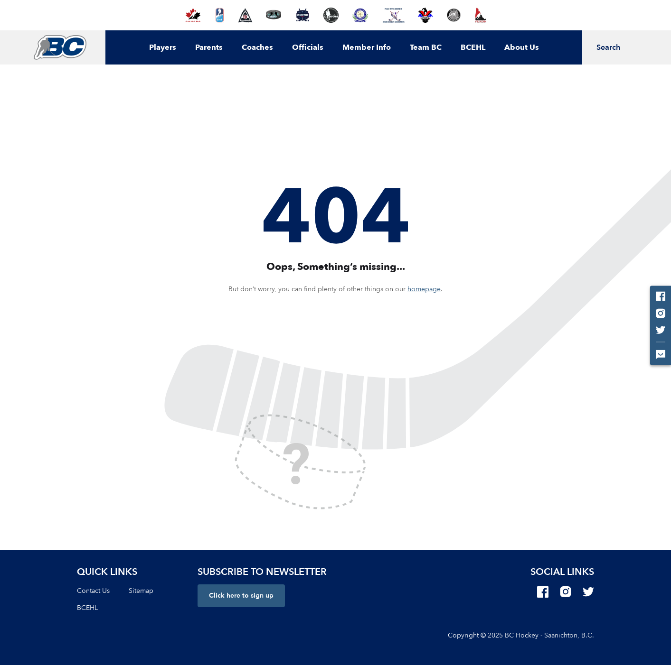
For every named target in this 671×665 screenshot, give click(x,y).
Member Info (366, 47)
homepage (424, 289)
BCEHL (473, 47)
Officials (307, 47)
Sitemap (141, 590)
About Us (521, 47)
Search (608, 47)
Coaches (257, 47)
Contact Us (93, 590)
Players (162, 47)
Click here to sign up (241, 595)
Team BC (426, 47)
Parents (209, 47)
